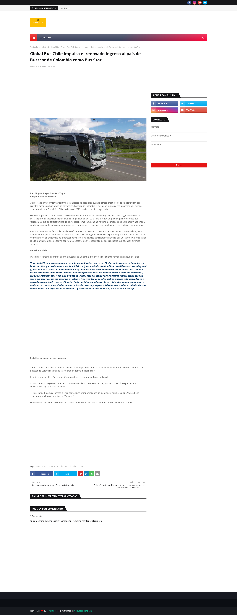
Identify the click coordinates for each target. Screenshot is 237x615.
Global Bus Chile (52, 47)
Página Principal (37, 47)
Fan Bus (35, 66)
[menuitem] (33, 37)
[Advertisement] (88, 93)
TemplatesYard (53, 611)
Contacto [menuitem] (45, 37)
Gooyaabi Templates (83, 611)
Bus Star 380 (41, 466)
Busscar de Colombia (58, 466)
